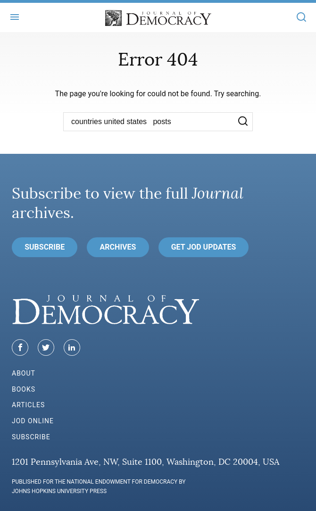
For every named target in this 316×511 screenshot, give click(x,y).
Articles (28, 405)
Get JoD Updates (203, 247)
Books (23, 389)
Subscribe (45, 247)
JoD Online (33, 421)
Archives (118, 247)
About (23, 373)
